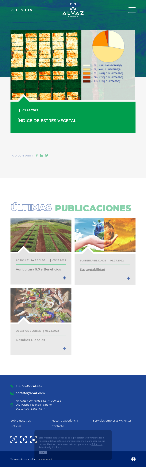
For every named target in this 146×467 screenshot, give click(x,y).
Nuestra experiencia (65, 420)
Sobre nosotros (20, 420)
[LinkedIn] (33, 439)
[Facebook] (23, 439)
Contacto (58, 426)
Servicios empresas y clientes (112, 420)
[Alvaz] (73, 10)
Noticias (15, 426)
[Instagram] (13, 439)
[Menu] (132, 10)
